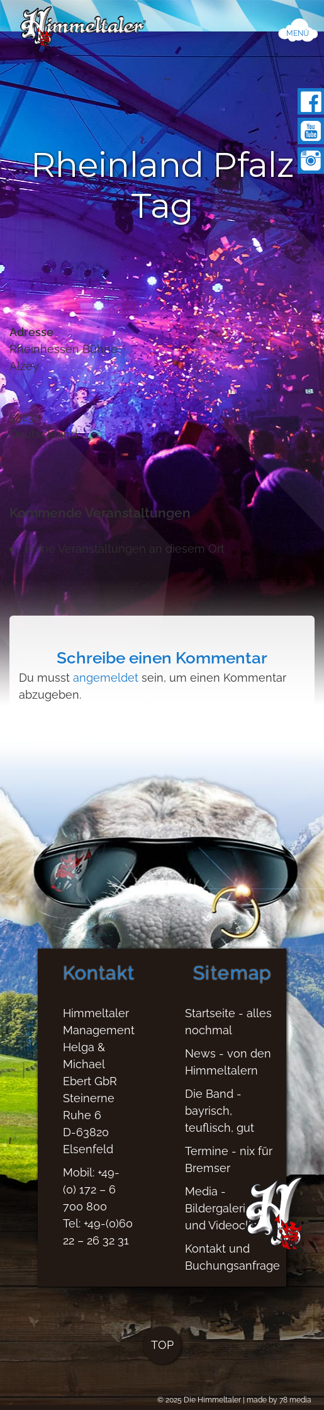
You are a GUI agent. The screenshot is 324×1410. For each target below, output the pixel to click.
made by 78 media (279, 1400)
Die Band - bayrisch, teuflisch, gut (219, 1118)
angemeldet (105, 677)
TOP (162, 1353)
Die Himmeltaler (212, 1400)
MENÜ (297, 33)
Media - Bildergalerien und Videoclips (224, 1216)
